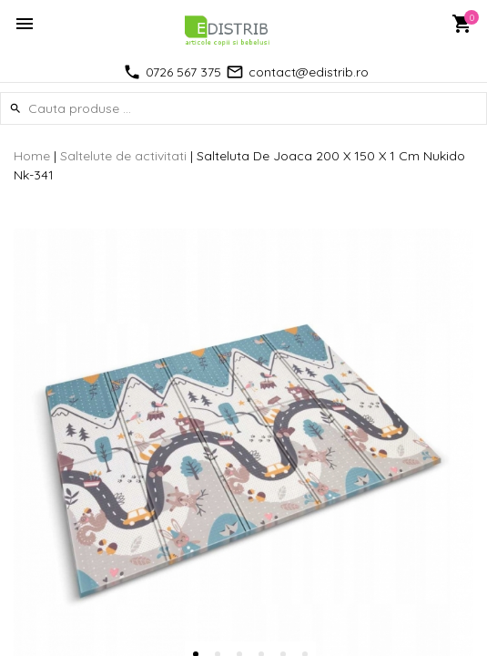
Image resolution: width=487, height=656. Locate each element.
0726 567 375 (183, 72)
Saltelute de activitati (123, 156)
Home (32, 156)
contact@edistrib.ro (309, 72)
